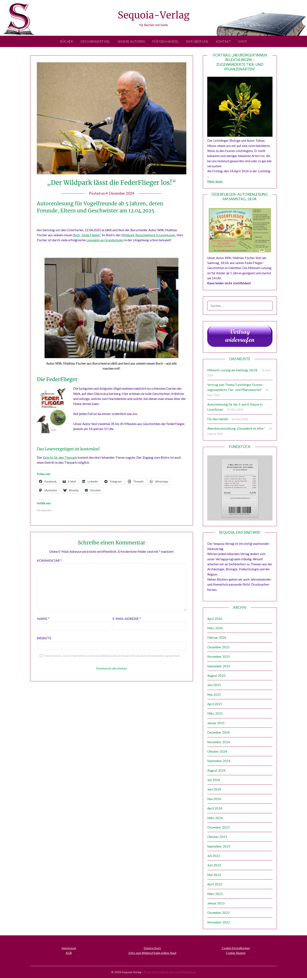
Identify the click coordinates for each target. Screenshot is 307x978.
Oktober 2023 (217, 837)
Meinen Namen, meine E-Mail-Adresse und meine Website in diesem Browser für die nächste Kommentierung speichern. (112, 655)
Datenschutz (152, 948)
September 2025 (218, 666)
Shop (242, 41)
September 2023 (218, 846)
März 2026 (215, 628)
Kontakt (223, 41)
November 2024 (218, 742)
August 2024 (216, 770)
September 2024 (218, 761)
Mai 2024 (214, 799)
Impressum (68, 948)
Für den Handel (165, 41)
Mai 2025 (214, 694)
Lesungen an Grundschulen (105, 240)
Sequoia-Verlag (153, 15)
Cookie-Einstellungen (236, 948)
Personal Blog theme (183, 972)
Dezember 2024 (218, 732)
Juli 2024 (213, 780)
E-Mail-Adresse (127, 618)
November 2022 (218, 922)
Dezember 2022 (218, 912)
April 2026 (214, 619)
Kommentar (49, 560)
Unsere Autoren (131, 41)
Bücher (66, 41)
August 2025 (216, 675)
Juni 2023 (214, 865)
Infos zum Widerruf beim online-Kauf (152, 953)
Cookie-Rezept (236, 953)
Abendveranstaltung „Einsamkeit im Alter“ (236, 428)
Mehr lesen (215, 181)
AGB (69, 953)
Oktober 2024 (217, 751)
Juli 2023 (213, 856)
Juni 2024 (214, 789)
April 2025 (214, 704)
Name (43, 618)
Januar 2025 (216, 723)
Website (44, 638)
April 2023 (214, 884)
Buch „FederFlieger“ (87, 235)
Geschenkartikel (95, 41)
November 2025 (218, 656)
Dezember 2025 (218, 647)
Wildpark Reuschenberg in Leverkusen (149, 235)
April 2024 (214, 808)
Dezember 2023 (218, 827)
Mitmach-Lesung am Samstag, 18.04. (232, 370)
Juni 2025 (214, 685)
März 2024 (215, 818)
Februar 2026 (216, 637)
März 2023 (215, 894)
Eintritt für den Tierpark (60, 457)
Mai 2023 (214, 875)
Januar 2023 (216, 903)
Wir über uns (197, 41)
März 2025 (215, 713)
